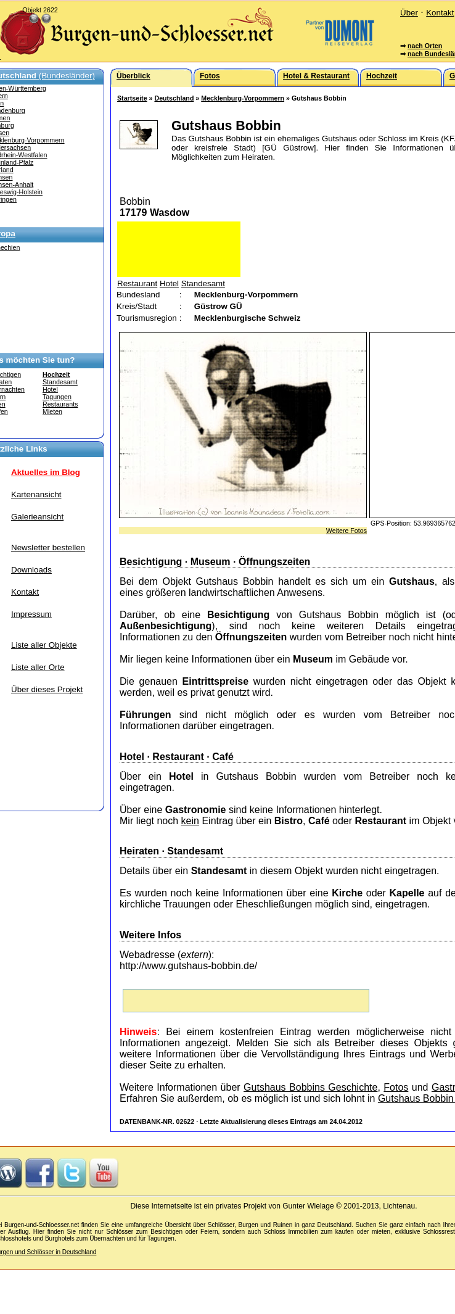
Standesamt (60, 382)
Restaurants (60, 404)
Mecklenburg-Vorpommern (242, 98)
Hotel (50, 389)
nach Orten (425, 45)
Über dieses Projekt (47, 689)
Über (409, 12)
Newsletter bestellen (48, 547)
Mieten (52, 411)
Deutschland (174, 98)
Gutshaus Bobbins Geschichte (310, 1087)
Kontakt (440, 12)
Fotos (395, 1087)
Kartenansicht (36, 494)
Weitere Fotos (346, 530)
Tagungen (57, 396)
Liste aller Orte (38, 667)
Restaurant (137, 283)
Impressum (31, 614)
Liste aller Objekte (44, 645)
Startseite (132, 98)
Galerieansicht (37, 516)
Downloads (31, 569)
